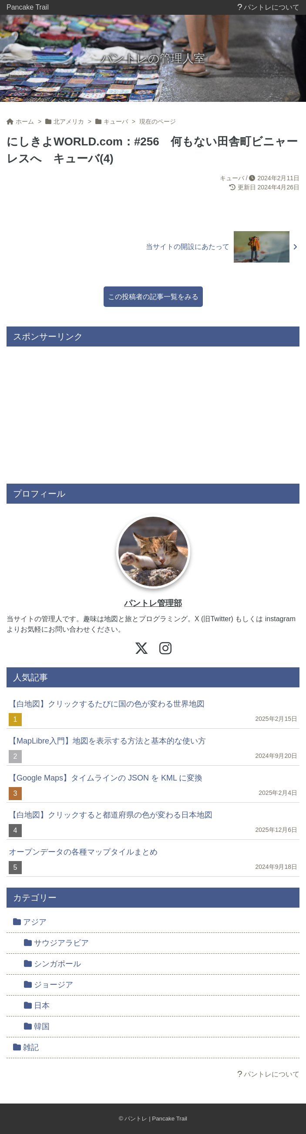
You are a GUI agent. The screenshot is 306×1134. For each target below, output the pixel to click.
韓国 (37, 1026)
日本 (37, 1005)
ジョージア (48, 984)
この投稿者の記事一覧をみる (153, 296)
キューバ (232, 178)
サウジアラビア (56, 943)
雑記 (26, 1047)
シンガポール (52, 963)
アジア (30, 922)
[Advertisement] (153, 412)
